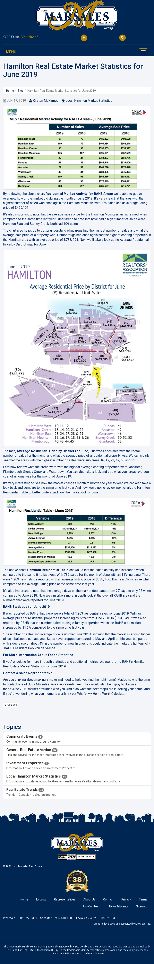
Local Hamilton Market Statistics (87, 101)
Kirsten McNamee (44, 101)
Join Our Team (91, 906)
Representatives (64, 899)
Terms (143, 899)
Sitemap (141, 906)
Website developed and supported (113, 923)
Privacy (126, 899)
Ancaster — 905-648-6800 (57, 918)
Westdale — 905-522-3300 (20, 918)
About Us (89, 899)
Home (24, 899)
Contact (108, 899)
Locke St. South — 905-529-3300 (97, 918)
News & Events (118, 906)
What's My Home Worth (94, 694)
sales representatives (66, 684)
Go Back (10, 704)
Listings (41, 899)
